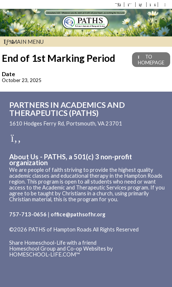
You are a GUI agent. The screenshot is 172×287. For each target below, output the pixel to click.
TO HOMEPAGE (151, 59)
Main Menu (24, 41)
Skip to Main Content (40, 235)
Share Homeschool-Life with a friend (52, 243)
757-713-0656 (28, 214)
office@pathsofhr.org (78, 214)
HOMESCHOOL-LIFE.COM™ (44, 254)
